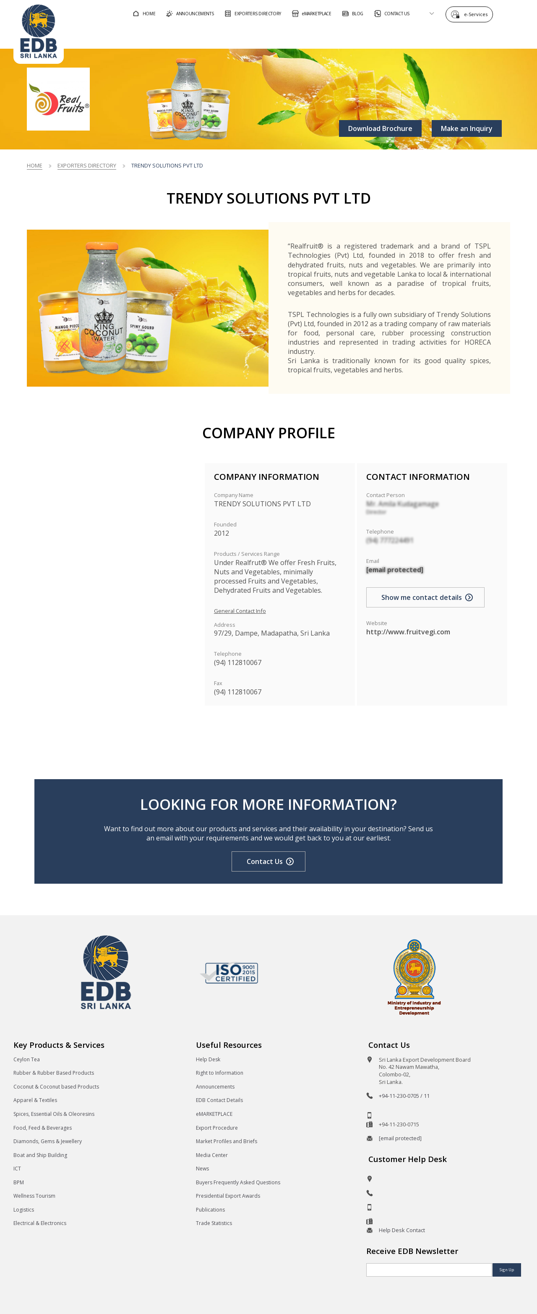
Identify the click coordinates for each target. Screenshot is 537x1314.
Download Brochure (380, 128)
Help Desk (208, 1059)
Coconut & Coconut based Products (56, 1086)
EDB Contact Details (219, 1100)
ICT (17, 1168)
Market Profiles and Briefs (226, 1141)
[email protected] (394, 569)
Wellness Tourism (34, 1195)
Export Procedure (217, 1127)
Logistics (23, 1209)
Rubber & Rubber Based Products (53, 1072)
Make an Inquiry (467, 128)
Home (34, 165)
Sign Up (507, 1269)
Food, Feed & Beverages (42, 1127)
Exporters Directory (86, 165)
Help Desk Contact (402, 1230)
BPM (18, 1182)
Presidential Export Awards (228, 1195)
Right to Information (219, 1072)
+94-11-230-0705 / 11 (404, 1095)
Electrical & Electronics (39, 1223)
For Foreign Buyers (276, 35)
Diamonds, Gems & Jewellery (47, 1141)
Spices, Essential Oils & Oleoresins (53, 1114)
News (202, 1168)
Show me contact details (421, 597)
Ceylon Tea (26, 1059)
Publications (210, 1209)
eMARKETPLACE (214, 1114)
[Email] (429, 1270)
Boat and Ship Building (40, 1155)
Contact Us (265, 861)
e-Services (478, 13)
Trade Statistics (214, 1223)
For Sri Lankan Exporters (369, 35)
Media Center (212, 1155)
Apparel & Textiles (35, 1100)
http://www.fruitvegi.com (408, 631)
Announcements (215, 1086)
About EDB (448, 35)
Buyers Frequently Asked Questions (238, 1182)
